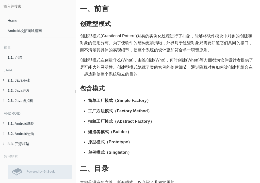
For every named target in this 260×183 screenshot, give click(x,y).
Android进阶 (19, 134)
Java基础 (16, 80)
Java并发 (16, 90)
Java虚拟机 (18, 101)
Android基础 (19, 123)
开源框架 (16, 144)
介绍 (15, 57)
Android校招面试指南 (25, 31)
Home (12, 21)
